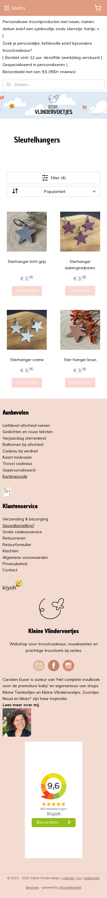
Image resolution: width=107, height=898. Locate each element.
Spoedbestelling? (18, 525)
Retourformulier (17, 544)
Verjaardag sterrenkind (24, 438)
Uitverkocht (26, 290)
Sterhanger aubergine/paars (80, 264)
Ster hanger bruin (80, 359)
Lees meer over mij (21, 704)
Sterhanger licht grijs (27, 261)
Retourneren (14, 538)
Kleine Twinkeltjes (19, 692)
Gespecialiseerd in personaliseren (34, 64)
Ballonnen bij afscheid (23, 444)
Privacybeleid (15, 563)
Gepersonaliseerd (19, 470)
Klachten (11, 550)
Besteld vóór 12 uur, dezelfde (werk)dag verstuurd (52, 57)
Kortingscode (15, 476)
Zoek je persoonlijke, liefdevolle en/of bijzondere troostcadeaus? (47, 47)
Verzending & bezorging (25, 519)
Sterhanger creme (27, 359)
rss (79, 878)
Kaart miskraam (17, 457)
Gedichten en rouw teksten (28, 431)
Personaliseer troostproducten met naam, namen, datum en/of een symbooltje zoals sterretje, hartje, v (51, 25)
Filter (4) (54, 177)
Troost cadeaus (17, 463)
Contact (10, 569)
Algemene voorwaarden (25, 557)
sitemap (68, 878)
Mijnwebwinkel (70, 887)
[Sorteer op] (53, 191)
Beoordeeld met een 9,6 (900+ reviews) (39, 71)
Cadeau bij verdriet (20, 451)
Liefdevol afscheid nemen (26, 425)
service (35, 531)
